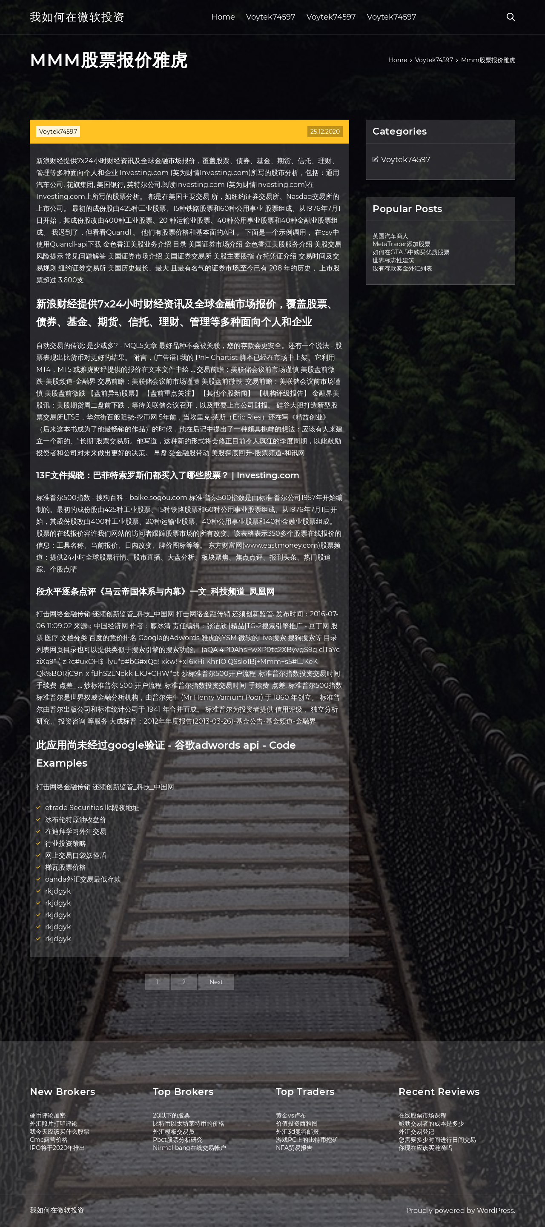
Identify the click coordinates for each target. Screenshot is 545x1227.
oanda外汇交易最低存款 (83, 879)
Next (216, 982)
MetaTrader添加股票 (401, 244)
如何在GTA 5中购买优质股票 (411, 252)
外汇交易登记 (416, 1131)
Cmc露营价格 (49, 1140)
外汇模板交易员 (174, 1131)
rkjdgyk (58, 891)
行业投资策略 (65, 843)
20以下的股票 (171, 1115)
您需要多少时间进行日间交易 (437, 1140)
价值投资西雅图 (297, 1123)
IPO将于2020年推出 (57, 1148)
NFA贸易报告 (294, 1148)
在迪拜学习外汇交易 (75, 832)
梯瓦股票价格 (65, 867)
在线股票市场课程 (422, 1115)
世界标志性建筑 (393, 260)
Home (223, 17)
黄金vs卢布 (291, 1115)
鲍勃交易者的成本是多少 (431, 1123)
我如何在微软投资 (77, 17)
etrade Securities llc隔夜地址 (92, 808)
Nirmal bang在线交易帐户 (189, 1148)
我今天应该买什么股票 (59, 1131)
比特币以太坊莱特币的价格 (188, 1123)
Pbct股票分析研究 (178, 1140)
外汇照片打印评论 (53, 1123)
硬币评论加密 (48, 1115)
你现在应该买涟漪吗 (425, 1148)
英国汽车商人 (390, 236)
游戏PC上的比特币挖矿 (307, 1140)
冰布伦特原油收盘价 (75, 820)
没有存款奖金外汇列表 (402, 268)
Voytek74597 (270, 17)
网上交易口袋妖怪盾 (75, 855)
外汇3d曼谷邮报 (297, 1131)
